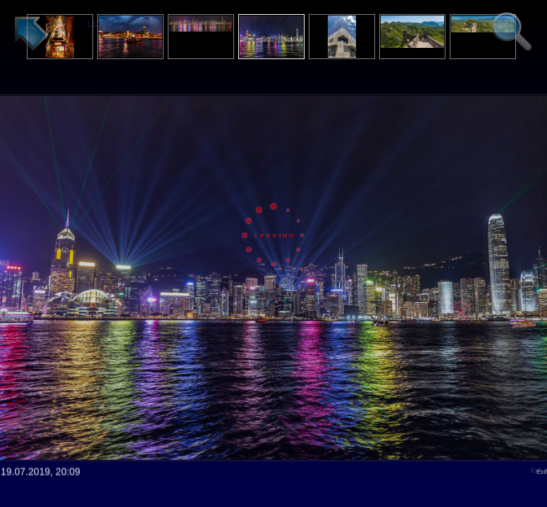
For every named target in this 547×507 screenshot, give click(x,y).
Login (99, 23)
